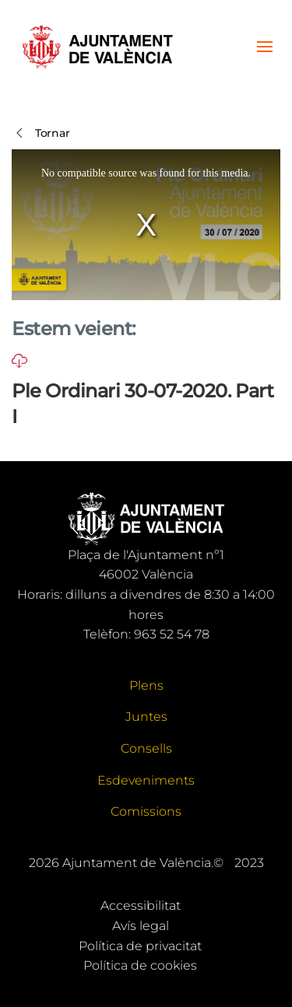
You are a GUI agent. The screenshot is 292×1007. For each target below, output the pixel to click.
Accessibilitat (140, 905)
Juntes (146, 716)
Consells (146, 748)
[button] (264, 47)
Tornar (40, 133)
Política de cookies (140, 965)
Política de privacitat (140, 946)
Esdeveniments (146, 780)
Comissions (146, 811)
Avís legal (140, 925)
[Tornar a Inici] (97, 47)
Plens (146, 685)
